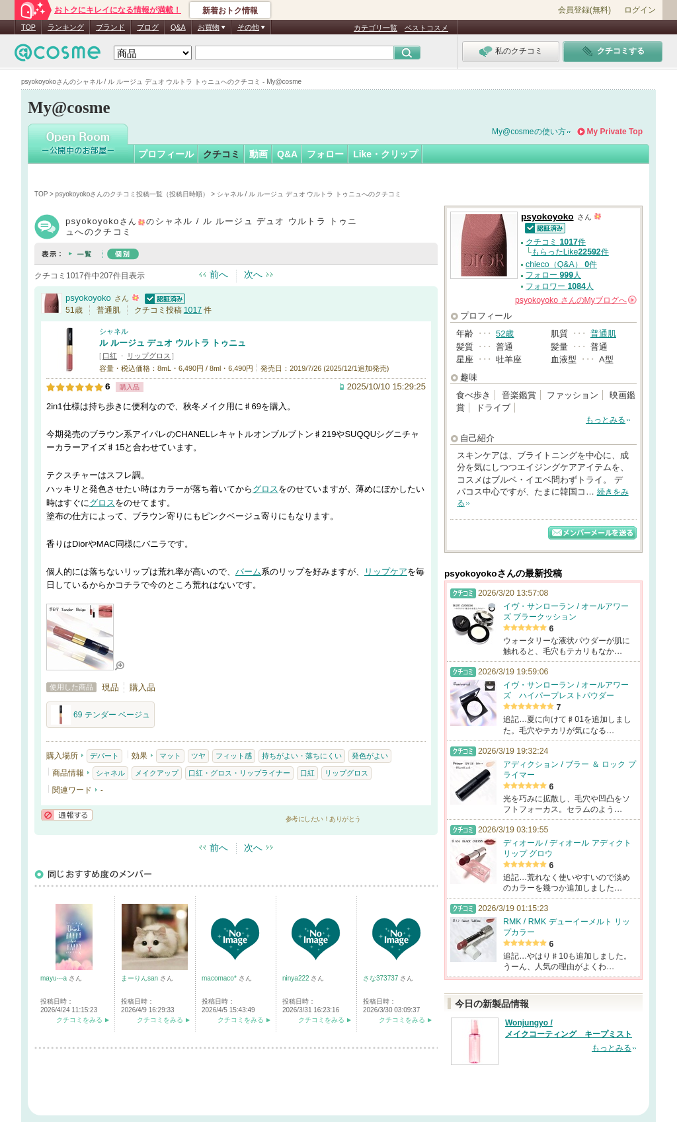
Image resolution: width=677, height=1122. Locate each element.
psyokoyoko (88, 298)
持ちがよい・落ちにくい (302, 756)
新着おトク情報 (230, 10)
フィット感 (234, 756)
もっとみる (605, 419)
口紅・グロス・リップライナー (239, 773)
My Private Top (615, 131)
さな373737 (381, 978)
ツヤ (198, 756)
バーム (248, 572)
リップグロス (149, 356)
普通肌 (603, 334)
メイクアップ (157, 773)
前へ (219, 274)
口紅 (109, 356)
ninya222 (296, 978)
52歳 (505, 334)
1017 (193, 310)
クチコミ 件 (556, 242)
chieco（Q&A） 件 (561, 264)
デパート (104, 756)
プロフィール (166, 154)
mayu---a (54, 978)
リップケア (385, 572)
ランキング (66, 27)
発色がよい (370, 756)
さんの (576, 300)
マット (170, 756)
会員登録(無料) (584, 10)
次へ (253, 274)
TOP (28, 27)
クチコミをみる (79, 1019)
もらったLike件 (570, 252)
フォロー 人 (553, 275)
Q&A (178, 27)
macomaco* (220, 978)
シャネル (113, 331)
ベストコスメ (426, 28)
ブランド (110, 27)
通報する (67, 815)
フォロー (325, 154)
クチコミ (221, 154)
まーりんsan (140, 978)
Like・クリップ (385, 154)
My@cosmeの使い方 (529, 131)
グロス (265, 489)
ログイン (640, 10)
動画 (258, 154)
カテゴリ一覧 (375, 28)
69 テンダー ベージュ (100, 715)
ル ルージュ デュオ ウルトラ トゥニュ (172, 343)
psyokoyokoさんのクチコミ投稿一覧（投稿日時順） (133, 194)
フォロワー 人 (560, 286)
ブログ (148, 27)
